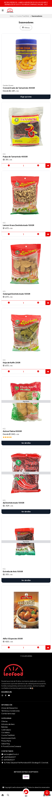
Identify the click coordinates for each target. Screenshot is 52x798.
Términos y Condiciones (10, 711)
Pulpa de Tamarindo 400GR (15, 157)
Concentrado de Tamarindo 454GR (19, 88)
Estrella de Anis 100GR (13, 571)
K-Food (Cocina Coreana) (11, 746)
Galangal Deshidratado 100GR (16, 294)
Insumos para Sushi (8, 738)
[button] (48, 165)
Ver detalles (26, 443)
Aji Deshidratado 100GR (13, 503)
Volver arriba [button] (26, 656)
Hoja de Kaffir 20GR (11, 362)
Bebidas (4, 727)
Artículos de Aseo (8, 724)
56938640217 (8, 760)
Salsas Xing (5, 743)
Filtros (26, 28)
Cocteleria (5, 732)
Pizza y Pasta (6, 741)
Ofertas (4, 721)
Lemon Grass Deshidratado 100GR (18, 225)
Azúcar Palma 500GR (12, 431)
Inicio (12, 16)
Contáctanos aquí (8, 713)
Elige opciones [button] (26, 97)
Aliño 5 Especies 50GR (13, 638)
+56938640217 (8, 757)
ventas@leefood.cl (10, 754)
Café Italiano (6, 730)
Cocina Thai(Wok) (22, 16)
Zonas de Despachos (9, 708)
